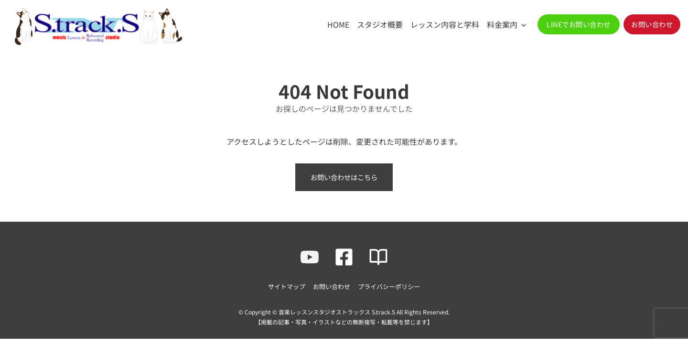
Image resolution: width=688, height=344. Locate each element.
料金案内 (502, 24)
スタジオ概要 (380, 24)
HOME (338, 24)
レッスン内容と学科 (444, 24)
